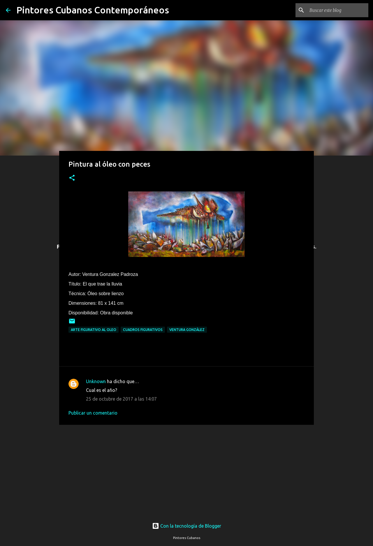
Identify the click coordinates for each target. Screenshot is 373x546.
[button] (71, 178)
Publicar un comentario (92, 412)
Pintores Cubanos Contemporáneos (92, 10)
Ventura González (187, 330)
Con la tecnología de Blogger (186, 526)
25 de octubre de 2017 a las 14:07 (121, 398)
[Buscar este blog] (337, 10)
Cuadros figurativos (143, 330)
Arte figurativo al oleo (93, 330)
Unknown (96, 381)
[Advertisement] (186, 468)
